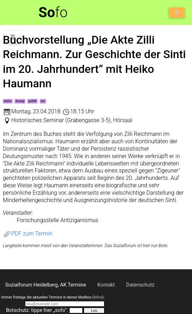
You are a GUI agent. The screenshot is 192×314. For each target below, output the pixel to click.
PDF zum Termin (27, 233)
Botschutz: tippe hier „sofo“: (37, 310)
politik (32, 101)
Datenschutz (140, 285)
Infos (98, 297)
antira (7, 101)
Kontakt (106, 285)
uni (43, 101)
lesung (19, 101)
